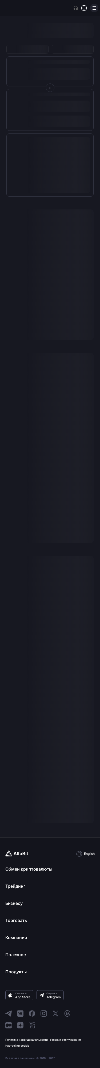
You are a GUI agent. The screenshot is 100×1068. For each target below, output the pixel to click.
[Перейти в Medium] (8, 1025)
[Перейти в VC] (32, 1025)
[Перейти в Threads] (67, 1013)
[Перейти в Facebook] (32, 1013)
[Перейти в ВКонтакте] (20, 1013)
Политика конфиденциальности (26, 1039)
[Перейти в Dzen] (20, 1025)
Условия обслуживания (66, 1039)
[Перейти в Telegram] (8, 1013)
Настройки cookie (17, 1045)
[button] (85, 854)
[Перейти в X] (55, 1013)
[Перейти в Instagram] (44, 1013)
